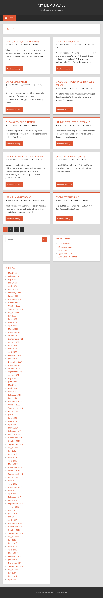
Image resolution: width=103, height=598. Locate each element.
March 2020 (13, 428)
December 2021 (15, 362)
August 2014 (13, 569)
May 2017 (12, 490)
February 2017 (14, 497)
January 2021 (14, 398)
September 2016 (15, 503)
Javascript (90, 44)
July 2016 (12, 510)
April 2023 (12, 325)
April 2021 (12, 388)
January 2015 (14, 559)
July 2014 (12, 573)
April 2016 (12, 520)
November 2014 (15, 563)
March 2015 (13, 553)
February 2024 (14, 292)
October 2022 (14, 335)
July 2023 (12, 316)
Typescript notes (65, 253)
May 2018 (12, 480)
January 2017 (14, 500)
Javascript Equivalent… (70, 41)
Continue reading (13, 69)
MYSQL (87, 88)
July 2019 (12, 451)
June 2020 (12, 418)
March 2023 (13, 329)
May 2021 (12, 385)
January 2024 (14, 296)
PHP (36, 44)
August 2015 (13, 536)
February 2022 (14, 355)
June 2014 (12, 576)
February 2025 (14, 276)
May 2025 (12, 273)
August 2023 (13, 312)
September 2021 (15, 371)
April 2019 (12, 461)
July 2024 (12, 279)
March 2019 (13, 464)
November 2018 (15, 467)
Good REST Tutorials (68, 197)
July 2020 (12, 414)
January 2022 (14, 358)
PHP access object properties (23, 41)
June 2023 (12, 319)
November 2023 (15, 302)
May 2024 (12, 282)
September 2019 (15, 444)
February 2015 (14, 556)
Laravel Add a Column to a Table (25, 156)
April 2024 (12, 286)
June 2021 (12, 381)
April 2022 (12, 352)
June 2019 (12, 454)
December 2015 (15, 523)
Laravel (38, 85)
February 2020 (14, 431)
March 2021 (13, 391)
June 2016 (12, 513)
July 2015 (12, 540)
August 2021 (13, 375)
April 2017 (12, 493)
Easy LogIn (62, 250)
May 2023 (12, 322)
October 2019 (14, 441)
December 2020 (15, 401)
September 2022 (15, 339)
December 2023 (15, 299)
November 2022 (15, 332)
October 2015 (14, 530)
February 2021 (14, 395)
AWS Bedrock (64, 243)
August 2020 (13, 411)
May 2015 (12, 546)
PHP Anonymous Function (21, 122)
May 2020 (12, 421)
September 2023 (15, 309)
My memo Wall (51, 5)
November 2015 (15, 526)
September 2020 (15, 408)
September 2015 (15, 533)
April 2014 (12, 579)
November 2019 (15, 437)
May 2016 (12, 516)
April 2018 (12, 484)
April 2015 (12, 549)
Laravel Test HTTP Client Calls (74, 122)
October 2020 (14, 404)
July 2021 (12, 378)
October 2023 (14, 306)
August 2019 (13, 447)
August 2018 (13, 477)
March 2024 (13, 289)
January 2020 (14, 434)
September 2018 (15, 474)
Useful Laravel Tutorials (71, 156)
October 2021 (14, 368)
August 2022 (13, 342)
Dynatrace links (65, 247)
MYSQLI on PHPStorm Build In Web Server (76, 83)
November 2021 (15, 365)
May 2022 (12, 348)
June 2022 (12, 345)
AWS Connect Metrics (67, 256)
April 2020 (12, 424)
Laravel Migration (17, 82)
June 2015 (12, 543)
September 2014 (15, 566)
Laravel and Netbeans (19, 197)
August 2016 (13, 507)
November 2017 (15, 487)
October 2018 (14, 470)
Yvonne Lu (26, 44)
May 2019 (12, 457)
